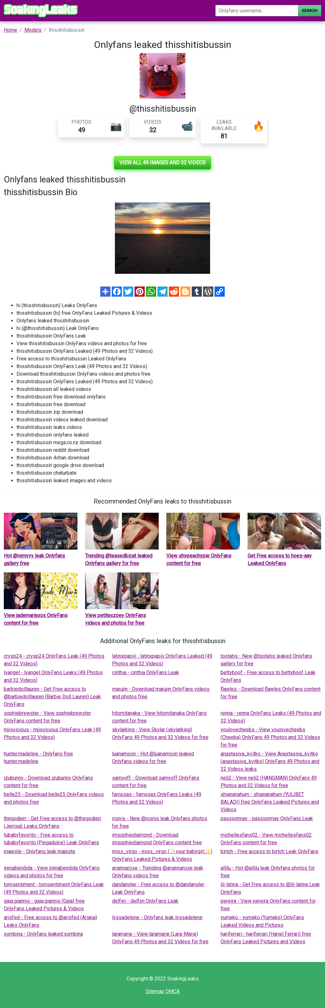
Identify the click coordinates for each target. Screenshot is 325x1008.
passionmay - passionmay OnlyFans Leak (267, 818)
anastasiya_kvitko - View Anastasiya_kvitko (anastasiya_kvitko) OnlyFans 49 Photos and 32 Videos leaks (270, 761)
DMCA (172, 991)
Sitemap (155, 991)
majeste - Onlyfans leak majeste (39, 851)
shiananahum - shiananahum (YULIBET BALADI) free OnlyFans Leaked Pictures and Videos (270, 802)
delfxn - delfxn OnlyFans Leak (145, 901)
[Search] (257, 10)
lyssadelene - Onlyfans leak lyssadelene (157, 917)
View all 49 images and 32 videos (162, 163)
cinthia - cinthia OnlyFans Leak (145, 672)
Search (309, 10)
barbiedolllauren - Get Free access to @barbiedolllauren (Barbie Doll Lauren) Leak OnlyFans (52, 696)
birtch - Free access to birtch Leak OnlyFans (269, 851)
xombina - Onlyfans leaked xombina (43, 934)
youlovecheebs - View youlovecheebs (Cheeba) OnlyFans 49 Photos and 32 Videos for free (270, 737)
